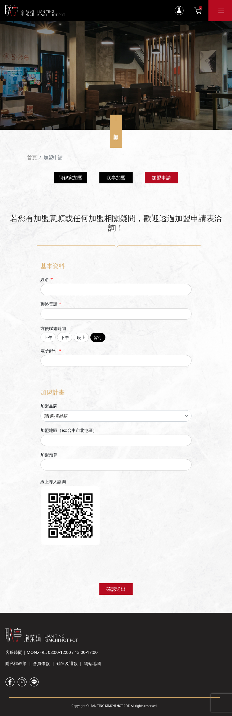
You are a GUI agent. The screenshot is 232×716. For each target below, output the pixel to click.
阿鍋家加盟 (71, 177)
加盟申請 (161, 177)
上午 (48, 337)
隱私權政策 (16, 663)
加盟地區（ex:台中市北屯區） (68, 430)
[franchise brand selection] (116, 416)
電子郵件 (50, 350)
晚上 (81, 337)
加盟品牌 (48, 406)
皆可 (98, 337)
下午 (64, 337)
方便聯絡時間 (53, 328)
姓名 (46, 279)
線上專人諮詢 (53, 481)
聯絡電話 (50, 304)
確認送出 (116, 589)
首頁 (32, 157)
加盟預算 (48, 455)
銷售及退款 (67, 663)
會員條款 (41, 663)
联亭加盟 (116, 177)
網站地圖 (92, 663)
